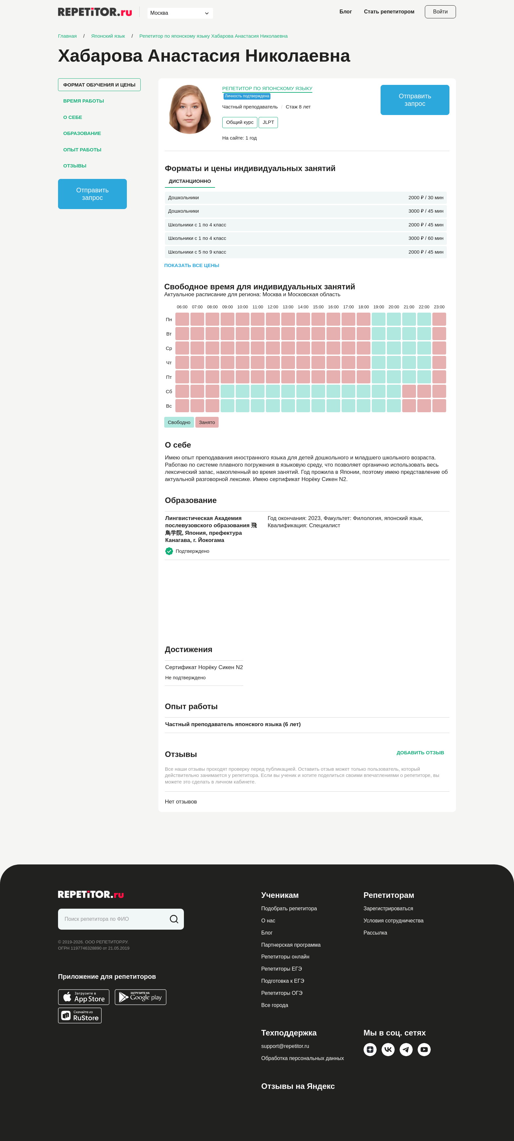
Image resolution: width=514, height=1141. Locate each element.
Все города (274, 1005)
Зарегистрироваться (388, 908)
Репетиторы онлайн (285, 956)
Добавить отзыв (420, 752)
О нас (268, 920)
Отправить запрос (92, 193)
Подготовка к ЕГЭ (282, 981)
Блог (346, 11)
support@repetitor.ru (285, 1046)
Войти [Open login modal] (440, 11)
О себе (72, 117)
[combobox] (174, 13)
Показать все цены (191, 265)
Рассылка (375, 933)
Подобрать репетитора (289, 908)
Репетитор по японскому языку (267, 88)
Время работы (83, 101)
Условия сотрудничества (394, 920)
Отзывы (74, 165)
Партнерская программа (291, 945)
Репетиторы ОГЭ (282, 993)
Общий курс (239, 122)
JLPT (268, 122)
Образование (82, 133)
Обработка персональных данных (302, 1058)
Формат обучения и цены (99, 84)
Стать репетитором (389, 11)
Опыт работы (82, 149)
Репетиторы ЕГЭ (281, 969)
